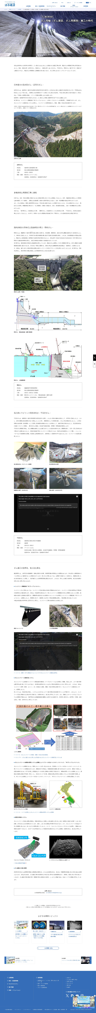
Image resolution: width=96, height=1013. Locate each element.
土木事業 (19, 9)
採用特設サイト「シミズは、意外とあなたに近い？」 (48, 981)
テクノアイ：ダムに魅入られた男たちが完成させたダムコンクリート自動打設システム (38, 757)
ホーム (5, 9)
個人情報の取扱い (9, 1009)
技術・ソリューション (14, 990)
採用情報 (40, 977)
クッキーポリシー (27, 1009)
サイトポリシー (18, 1009)
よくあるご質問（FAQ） (72, 979)
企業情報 (11, 977)
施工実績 (11, 987)
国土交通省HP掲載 (20, 863)
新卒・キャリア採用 (42, 983)
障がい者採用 (41, 985)
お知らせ (69, 2)
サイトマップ (70, 983)
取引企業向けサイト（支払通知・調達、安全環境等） (55, 1009)
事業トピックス (12, 9)
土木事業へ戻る (48, 948)
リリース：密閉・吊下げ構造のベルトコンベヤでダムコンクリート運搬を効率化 (36, 672)
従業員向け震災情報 (37, 1009)
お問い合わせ (55, 2)
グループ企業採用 (42, 987)
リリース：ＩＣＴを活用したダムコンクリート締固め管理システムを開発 (34, 812)
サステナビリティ (13, 984)
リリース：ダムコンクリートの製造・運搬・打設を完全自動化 (31, 754)
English (68, 987)
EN (90, 2)
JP (87, 2)
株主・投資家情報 (13, 980)
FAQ (62, 2)
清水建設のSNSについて (73, 991)
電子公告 (69, 985)
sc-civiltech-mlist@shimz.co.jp (54, 892)
